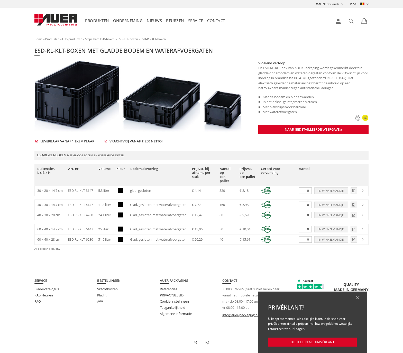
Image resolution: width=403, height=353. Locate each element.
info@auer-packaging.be (240, 315)
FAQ (37, 301)
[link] (338, 21)
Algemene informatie (176, 313)
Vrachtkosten (107, 289)
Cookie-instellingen (174, 301)
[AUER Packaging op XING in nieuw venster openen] (196, 342)
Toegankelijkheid (172, 307)
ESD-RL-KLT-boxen (153, 39)
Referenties (168, 289)
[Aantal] (305, 190)
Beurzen (175, 20)
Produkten (97, 20)
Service (195, 20)
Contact (216, 20)
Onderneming (128, 20)
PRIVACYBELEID (172, 295)
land (353, 4)
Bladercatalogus (46, 289)
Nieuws (154, 20)
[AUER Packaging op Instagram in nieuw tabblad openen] (207, 342)
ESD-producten (72, 39)
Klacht (102, 295)
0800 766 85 (235, 289)
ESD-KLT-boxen (127, 39)
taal (318, 4)
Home (38, 39)
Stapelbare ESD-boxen (100, 39)
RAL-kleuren (43, 295)
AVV (100, 301)
